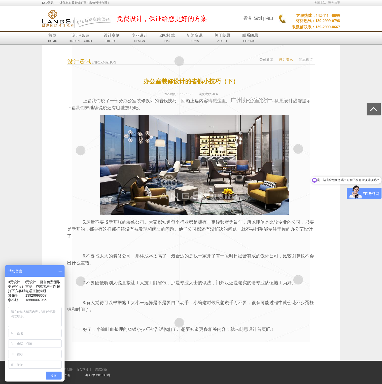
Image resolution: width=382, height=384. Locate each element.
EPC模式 (166, 38)
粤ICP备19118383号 (98, 375)
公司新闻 (266, 60)
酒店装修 (101, 369)
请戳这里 (217, 100)
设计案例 (112, 38)
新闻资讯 (195, 38)
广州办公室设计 (251, 100)
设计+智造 (80, 38)
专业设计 (139, 38)
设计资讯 (286, 60)
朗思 (279, 100)
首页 (52, 38)
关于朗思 (222, 38)
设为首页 (334, 2)
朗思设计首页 (252, 329)
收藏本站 (320, 2)
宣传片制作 (65, 369)
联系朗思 (250, 38)
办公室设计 (83, 369)
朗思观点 (306, 60)
